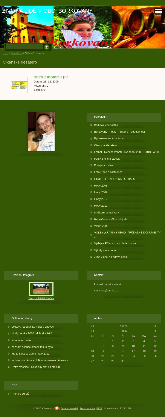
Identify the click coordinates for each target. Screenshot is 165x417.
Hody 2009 (100, 192)
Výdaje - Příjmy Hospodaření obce (115, 243)
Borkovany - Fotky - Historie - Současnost (119, 131)
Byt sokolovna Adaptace (109, 138)
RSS (99, 408)
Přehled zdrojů (20, 393)
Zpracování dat (88, 408)
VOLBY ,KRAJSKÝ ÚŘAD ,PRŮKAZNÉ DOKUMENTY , (127, 234)
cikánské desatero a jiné (51, 77)
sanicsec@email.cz (106, 290)
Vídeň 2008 (101, 225)
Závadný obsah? (69, 408)
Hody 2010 (100, 199)
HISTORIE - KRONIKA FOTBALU (114, 178)
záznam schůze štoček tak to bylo (32, 347)
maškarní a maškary (106, 212)
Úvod (5, 53)
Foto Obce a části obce (108, 172)
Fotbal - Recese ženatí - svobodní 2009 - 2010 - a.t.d (126, 152)
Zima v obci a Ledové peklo (111, 256)
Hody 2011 (100, 205)
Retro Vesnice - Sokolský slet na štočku (36, 367)
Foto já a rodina (103, 165)
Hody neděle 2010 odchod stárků (32, 333)
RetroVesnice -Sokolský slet (111, 219)
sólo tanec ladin (21, 340)
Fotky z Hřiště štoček (107, 158)
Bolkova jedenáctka (106, 125)
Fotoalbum (16, 53)
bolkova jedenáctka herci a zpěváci (33, 326)
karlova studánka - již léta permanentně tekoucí (40, 360)
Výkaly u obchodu (105, 250)
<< (92, 326)
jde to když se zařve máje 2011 (30, 353)
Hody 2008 (100, 185)
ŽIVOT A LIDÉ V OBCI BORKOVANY (47, 11)
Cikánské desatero (105, 145)
